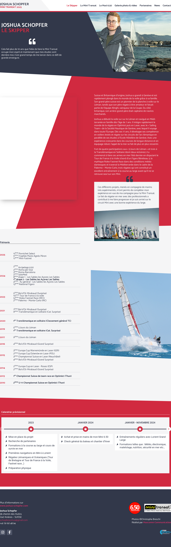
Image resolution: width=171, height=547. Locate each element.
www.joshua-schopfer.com (14, 506)
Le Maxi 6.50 (105, 5)
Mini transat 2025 (11, 7)
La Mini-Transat (88, 5)
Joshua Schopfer (14, 4)
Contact (167, 5)
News (157, 5)
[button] (168, 429)
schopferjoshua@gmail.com (14, 520)
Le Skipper (72, 5)
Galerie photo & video (126, 5)
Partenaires (146, 5)
